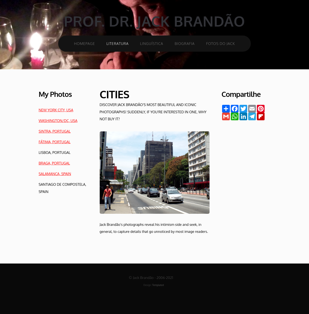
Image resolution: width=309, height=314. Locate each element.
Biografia (185, 43)
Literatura (117, 43)
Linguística (151, 43)
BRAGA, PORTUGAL (54, 163)
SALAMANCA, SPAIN (55, 173)
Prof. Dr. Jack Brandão (154, 21)
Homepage (84, 43)
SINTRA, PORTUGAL (54, 131)
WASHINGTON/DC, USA (58, 120)
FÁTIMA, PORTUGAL (54, 142)
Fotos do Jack (220, 43)
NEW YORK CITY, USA (56, 110)
